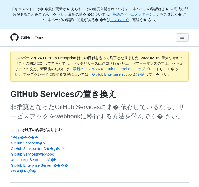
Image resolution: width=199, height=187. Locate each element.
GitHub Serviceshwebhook (32, 154)
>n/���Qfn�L (24, 171)
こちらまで (119, 20)
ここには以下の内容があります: (36, 130)
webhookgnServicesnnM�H (34, 160)
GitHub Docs (32, 38)
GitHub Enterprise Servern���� (39, 165)
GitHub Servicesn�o (28, 143)
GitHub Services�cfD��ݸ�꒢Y (38, 148)
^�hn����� (24, 137)
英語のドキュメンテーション (136, 14)
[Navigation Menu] (182, 37)
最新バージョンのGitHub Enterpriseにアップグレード (116, 69)
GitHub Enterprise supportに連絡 (118, 74)
